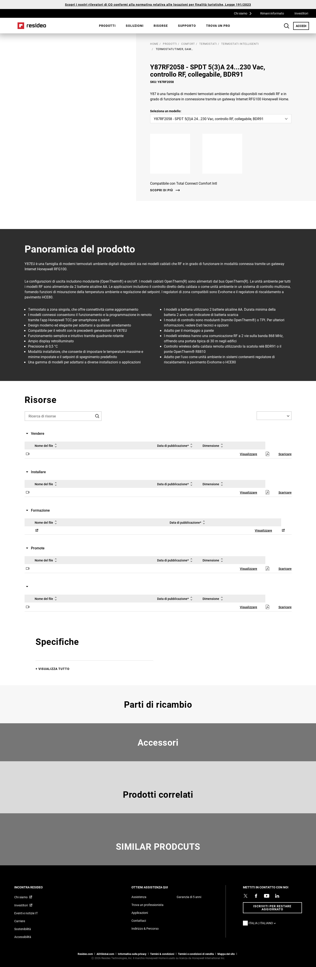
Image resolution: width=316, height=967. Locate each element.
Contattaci (138, 920)
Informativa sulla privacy (132, 954)
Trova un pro (218, 25)
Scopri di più (161, 190)
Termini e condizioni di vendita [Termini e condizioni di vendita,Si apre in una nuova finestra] (196, 954)
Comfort (188, 43)
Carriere (19, 921)
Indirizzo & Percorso (145, 928)
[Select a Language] (274, 415)
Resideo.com (85, 954)
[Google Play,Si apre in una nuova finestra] (225, 154)
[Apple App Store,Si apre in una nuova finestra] (173, 154)
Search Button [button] (286, 26)
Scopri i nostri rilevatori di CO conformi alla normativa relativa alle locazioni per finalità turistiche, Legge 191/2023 (158, 4)
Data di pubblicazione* (175, 445)
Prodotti (107, 25)
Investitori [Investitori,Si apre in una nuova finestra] (301, 13)
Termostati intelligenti (240, 43)
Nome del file (46, 445)
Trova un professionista (147, 905)
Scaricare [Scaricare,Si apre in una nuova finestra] (285, 454)
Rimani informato (272, 13)
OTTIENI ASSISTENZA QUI (155, 887)
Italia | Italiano (263, 923)
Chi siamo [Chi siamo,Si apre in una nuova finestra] (21, 897)
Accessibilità (22, 937)
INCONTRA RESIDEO (34, 887)
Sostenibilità (22, 929)
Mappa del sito (226, 954)
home (154, 43)
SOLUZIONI (135, 25)
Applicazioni (139, 913)
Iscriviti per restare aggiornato (272, 907)
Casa (32, 25)
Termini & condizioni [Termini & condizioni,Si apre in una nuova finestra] (162, 954)
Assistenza (138, 897)
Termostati (208, 43)
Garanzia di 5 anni (189, 897)
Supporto (187, 25)
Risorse (161, 25)
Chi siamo (244, 13)
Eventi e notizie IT (26, 913)
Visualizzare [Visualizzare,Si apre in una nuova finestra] (248, 454)
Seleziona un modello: (165, 111)
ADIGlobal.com (105, 954)
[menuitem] (107, 25)
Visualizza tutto (54, 669)
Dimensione (213, 445)
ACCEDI (302, 25)
